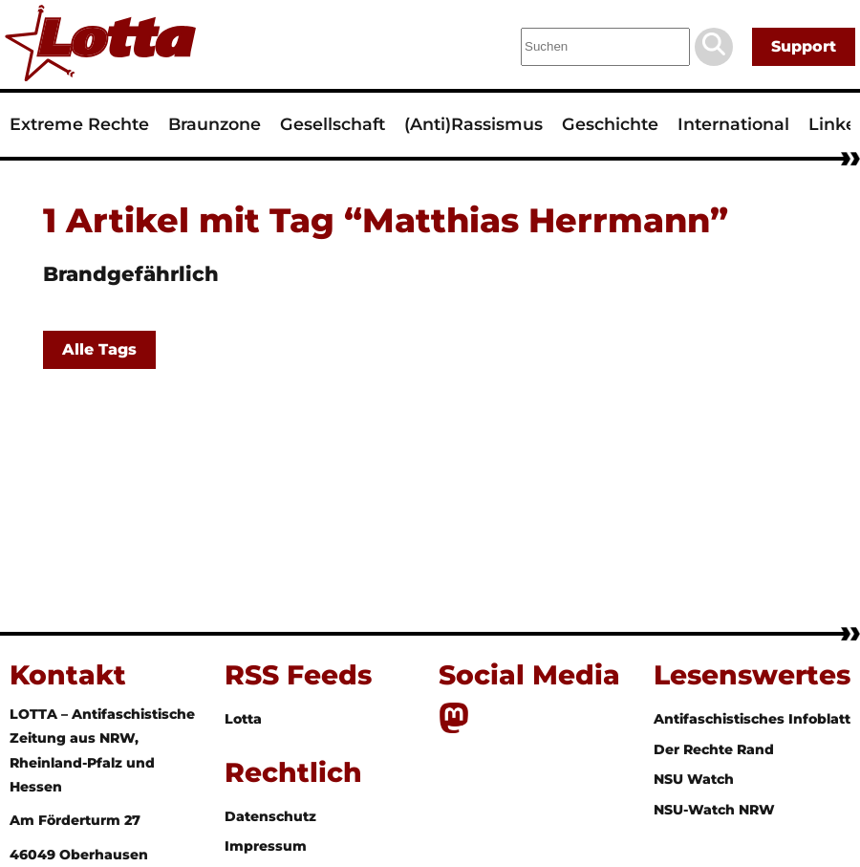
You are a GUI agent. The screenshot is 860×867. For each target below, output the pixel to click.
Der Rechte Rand (714, 749)
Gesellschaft (332, 124)
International (733, 124)
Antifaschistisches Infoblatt (752, 718)
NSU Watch (694, 779)
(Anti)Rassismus (473, 124)
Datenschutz (270, 816)
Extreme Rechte (79, 124)
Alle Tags (99, 349)
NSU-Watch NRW (714, 809)
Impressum (266, 846)
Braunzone (214, 124)
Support (803, 46)
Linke (832, 124)
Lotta (243, 718)
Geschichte (610, 124)
